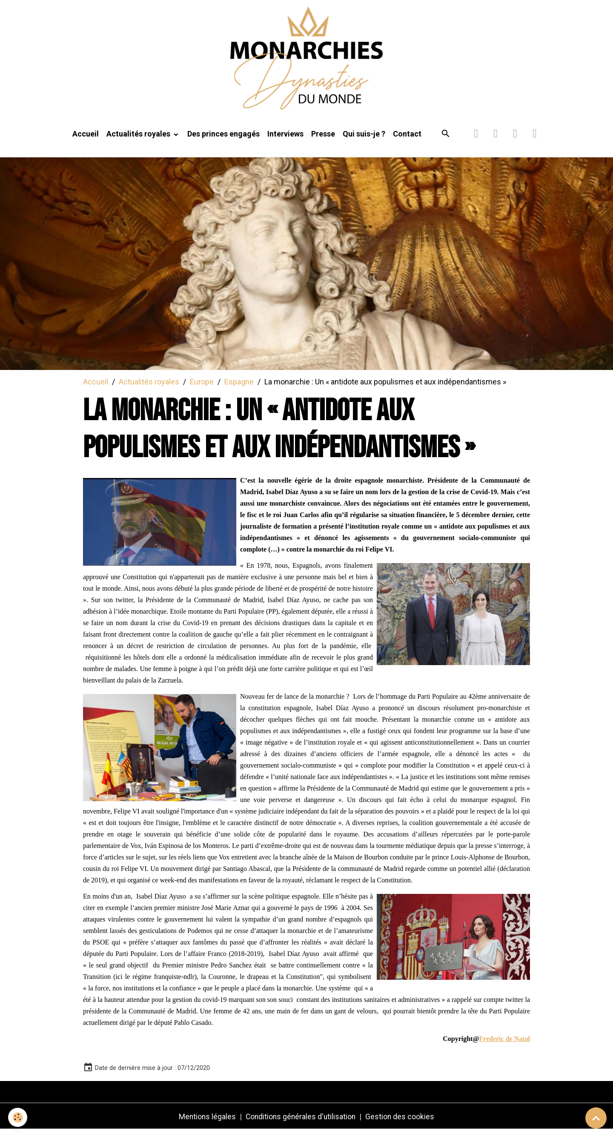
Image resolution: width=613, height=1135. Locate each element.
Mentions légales (206, 1121)
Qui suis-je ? (364, 138)
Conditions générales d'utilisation (301, 1121)
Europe (202, 386)
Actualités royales (139, 138)
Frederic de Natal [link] (504, 1043)
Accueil (85, 138)
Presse (323, 138)
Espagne (239, 386)
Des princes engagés (223, 138)
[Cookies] (18, 1117)
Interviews (285, 138)
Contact (407, 138)
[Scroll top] (596, 1118)
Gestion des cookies (401, 1121)
